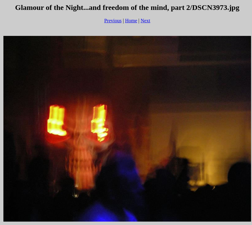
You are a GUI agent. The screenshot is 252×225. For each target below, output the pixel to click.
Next (145, 20)
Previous (113, 20)
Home (131, 20)
